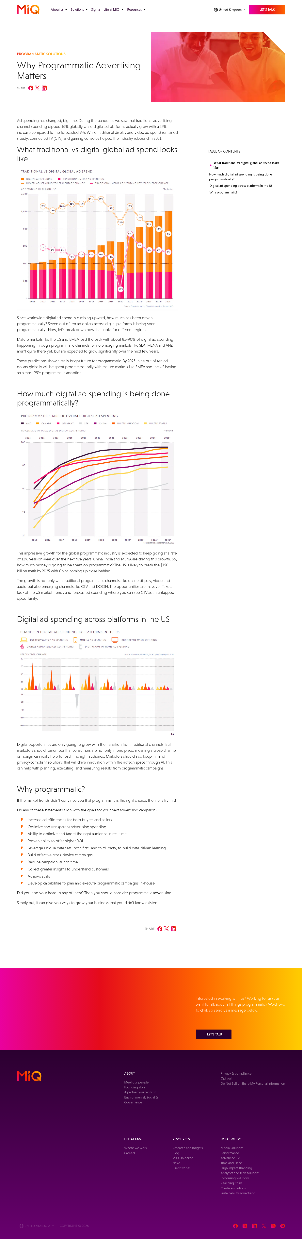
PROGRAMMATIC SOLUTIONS (41, 54)
